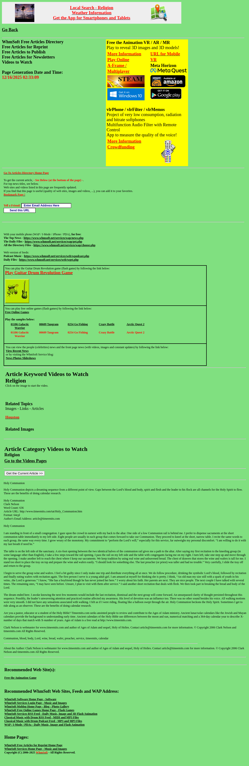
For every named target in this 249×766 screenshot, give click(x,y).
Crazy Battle (107, 324)
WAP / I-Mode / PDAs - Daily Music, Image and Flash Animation (44, 724)
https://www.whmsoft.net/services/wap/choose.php (64, 245)
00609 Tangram (49, 324)
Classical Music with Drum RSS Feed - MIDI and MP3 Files (41, 717)
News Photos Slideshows (21, 358)
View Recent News (17, 351)
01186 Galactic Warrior (20, 326)
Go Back (10, 29)
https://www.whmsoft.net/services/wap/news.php (54, 238)
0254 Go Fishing (78, 324)
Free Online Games (17, 312)
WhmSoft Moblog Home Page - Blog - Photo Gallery (36, 706)
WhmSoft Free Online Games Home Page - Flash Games (39, 710)
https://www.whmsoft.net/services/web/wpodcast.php (56, 256)
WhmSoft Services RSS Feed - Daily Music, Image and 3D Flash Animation (50, 713)
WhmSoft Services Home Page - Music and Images (35, 749)
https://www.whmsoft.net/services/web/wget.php (49, 259)
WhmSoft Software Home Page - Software (30, 699)
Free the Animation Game (20, 677)
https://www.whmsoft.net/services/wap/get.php (53, 241)
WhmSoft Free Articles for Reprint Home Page (33, 745)
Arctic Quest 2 (135, 324)
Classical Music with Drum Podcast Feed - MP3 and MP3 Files (43, 721)
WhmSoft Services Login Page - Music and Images (35, 703)
